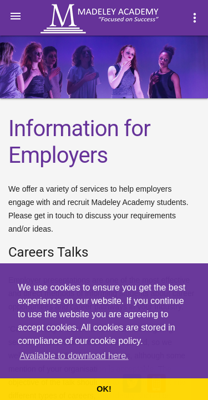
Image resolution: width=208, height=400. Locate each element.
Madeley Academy (115, 19)
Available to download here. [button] (73, 356)
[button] (15, 15)
